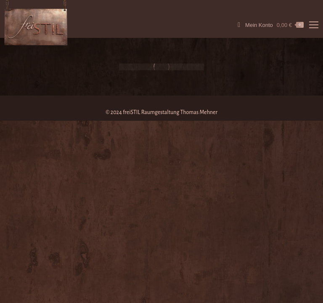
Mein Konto (254, 24)
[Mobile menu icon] (314, 25)
